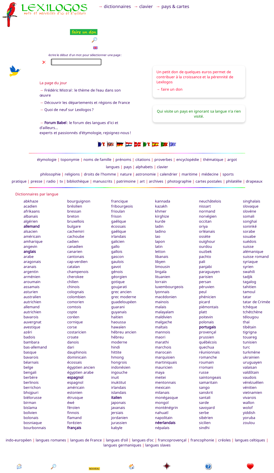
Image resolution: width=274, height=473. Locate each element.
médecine (209, 151)
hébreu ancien (123, 309)
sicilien (205, 400)
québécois (208, 319)
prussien (206, 314)
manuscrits (102, 158)
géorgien (119, 254)
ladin (159, 203)
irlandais (118, 364)
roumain (206, 339)
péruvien (206, 264)
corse (72, 304)
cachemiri (75, 208)
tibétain (249, 304)
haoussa (118, 299)
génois (117, 248)
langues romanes (51, 417)
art (142, 158)
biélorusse (33, 374)
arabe (29, 233)
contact (19, 451)
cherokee (75, 254)
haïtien (117, 294)
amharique (33, 218)
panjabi (205, 243)
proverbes (163, 136)
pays (128, 144)
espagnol (75, 354)
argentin (31, 248)
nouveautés (94, 451)
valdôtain (251, 349)
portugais (207, 304)
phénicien (207, 274)
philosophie (50, 151)
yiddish (249, 389)
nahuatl (161, 389)
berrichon (32, 364)
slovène (249, 188)
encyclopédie (187, 136)
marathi (162, 319)
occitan (205, 198)
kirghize (162, 193)
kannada (162, 178)
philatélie (234, 158)
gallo (115, 223)
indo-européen (19, 417)
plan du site (167, 451)
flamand (74, 394)
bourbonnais (35, 405)
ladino (160, 208)
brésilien (74, 183)
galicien (117, 218)
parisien (206, 254)
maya (159, 349)
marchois (163, 324)
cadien (73, 218)
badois (29, 314)
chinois (73, 264)
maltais (161, 304)
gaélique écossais (118, 201)
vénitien (250, 364)
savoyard (207, 384)
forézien (74, 400)
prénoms (123, 136)
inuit (115, 354)
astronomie (146, 151)
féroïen (73, 384)
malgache (163, 299)
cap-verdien (77, 238)
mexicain (162, 364)
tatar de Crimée (256, 279)
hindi (115, 324)
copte (72, 289)
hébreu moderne (119, 317)
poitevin (206, 294)
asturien (31, 269)
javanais (118, 384)
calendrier (168, 151)
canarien (74, 228)
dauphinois (77, 329)
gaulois (117, 238)
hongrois (119, 339)
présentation (208, 451)
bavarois (31, 334)
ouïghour (207, 218)
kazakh (161, 183)
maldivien (163, 294)
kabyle (116, 405)
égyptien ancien (81, 344)
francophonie (202, 417)
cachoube (75, 213)
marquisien (165, 334)
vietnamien (252, 369)
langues (113, 144)
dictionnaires (119, 6)
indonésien (120, 344)
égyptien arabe (80, 349)
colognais (75, 269)
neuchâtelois (210, 178)
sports (228, 151)
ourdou (205, 223)
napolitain (163, 394)
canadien (75, 223)
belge (28, 344)
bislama (30, 384)
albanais (31, 193)
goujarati (119, 264)
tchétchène (252, 289)
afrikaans (32, 188)
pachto (205, 233)
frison (116, 193)
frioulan (118, 188)
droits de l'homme (100, 151)
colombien (76, 274)
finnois (73, 389)
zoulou (249, 400)
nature (126, 151)
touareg (250, 314)
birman (30, 379)
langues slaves (157, 422)
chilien (72, 259)
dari (70, 324)
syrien (248, 243)
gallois (116, 228)
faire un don (172, 66)
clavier (148, 6)
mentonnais (165, 359)
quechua (206, 324)
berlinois (31, 359)
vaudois (249, 354)
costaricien (76, 309)
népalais (162, 405)
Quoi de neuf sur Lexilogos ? (69, 86)
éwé (70, 379)
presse (36, 158)
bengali (30, 349)
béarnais (31, 339)
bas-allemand (35, 324)
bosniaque (33, 400)
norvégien (208, 193)
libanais (161, 233)
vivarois (249, 374)
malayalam (164, 289)
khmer (161, 188)
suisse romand (256, 233)
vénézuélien (253, 359)
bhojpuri (31, 369)
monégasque (166, 374)
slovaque (250, 183)
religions (72, 151)
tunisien (250, 319)
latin (159, 223)
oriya (203, 203)
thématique (213, 136)
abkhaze (31, 178)
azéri (28, 309)
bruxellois (75, 198)
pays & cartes (178, 6)
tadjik (248, 254)
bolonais (31, 394)
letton (160, 228)
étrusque (75, 374)
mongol (162, 379)
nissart (205, 183)
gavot (116, 243)
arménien (32, 254)
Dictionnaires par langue (36, 171)
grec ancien (121, 269)
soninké (250, 203)
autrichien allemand (32, 282)
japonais (118, 379)
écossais (74, 339)
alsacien (31, 208)
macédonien (166, 274)
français (74, 405)
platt (203, 289)
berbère (31, 354)
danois (73, 319)
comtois (74, 284)
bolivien (30, 389)
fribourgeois (122, 183)
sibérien (206, 394)
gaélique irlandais (118, 211)
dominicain (76, 334)
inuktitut (118, 359)
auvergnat (32, 299)
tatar (247, 274)
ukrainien (251, 334)
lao (157, 213)
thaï (246, 299)
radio (51, 158)
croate (72, 314)
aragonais (32, 238)
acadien (30, 183)
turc (246, 324)
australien (32, 274)
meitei (160, 354)
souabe (249, 213)
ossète (204, 213)
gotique (118, 259)
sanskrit (206, 369)
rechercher (53, 451)
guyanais (119, 289)
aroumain (32, 259)
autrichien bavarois (32, 292)
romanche (208, 334)
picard (204, 279)
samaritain (208, 359)
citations (142, 136)
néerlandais (165, 400)
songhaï (250, 198)
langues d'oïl (117, 417)
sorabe (249, 208)
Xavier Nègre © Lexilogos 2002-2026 (137, 461)
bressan (74, 188)
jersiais (117, 389)
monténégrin (166, 384)
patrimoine (126, 158)
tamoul (249, 269)
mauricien (163, 344)
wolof (248, 384)
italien (116, 374)
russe (204, 349)
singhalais (251, 178)
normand (207, 188)
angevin (30, 223)
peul (203, 269)
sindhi (204, 405)
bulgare (74, 203)
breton (73, 193)
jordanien (119, 394)
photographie (179, 158)
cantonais (75, 233)
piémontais (208, 284)
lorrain (161, 259)
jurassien (119, 400)
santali (204, 374)
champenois (78, 248)
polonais (206, 299)
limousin (162, 243)
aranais (30, 243)
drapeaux (254, 158)
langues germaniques (122, 422)
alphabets (144, 144)
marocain (163, 329)
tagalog (249, 259)
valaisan (250, 344)
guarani (118, 284)
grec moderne (123, 274)
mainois (162, 279)
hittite (116, 329)
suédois (249, 218)
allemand (32, 203)
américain (32, 213)
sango (204, 364)
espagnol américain (75, 362)
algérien (31, 198)
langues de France (86, 417)
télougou (251, 294)
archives (156, 158)
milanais (162, 369)
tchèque (250, 284)
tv (61, 158)
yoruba (249, 394)
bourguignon (78, 178)
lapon (160, 218)
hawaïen (118, 304)
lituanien (162, 254)
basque (30, 329)
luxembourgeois (169, 264)
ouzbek (205, 228)
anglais (30, 228)
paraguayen (209, 248)
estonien (74, 369)
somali (248, 193)
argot (232, 136)
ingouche (119, 349)
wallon (248, 379)
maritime (189, 151)
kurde (160, 198)
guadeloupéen (123, 279)
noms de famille (97, 136)
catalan (73, 243)
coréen (73, 294)
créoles (224, 417)
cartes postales (209, 158)
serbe (204, 389)
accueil (132, 451)
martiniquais (166, 339)
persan (205, 259)
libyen (160, 238)
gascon (117, 233)
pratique (19, 158)
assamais (32, 264)
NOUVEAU (94, 445)
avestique (32, 304)
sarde (204, 379)
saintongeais (210, 354)
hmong (117, 334)
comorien (75, 279)
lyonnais (162, 269)
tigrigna (250, 309)
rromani (206, 344)
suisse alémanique (253, 226)
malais (160, 284)
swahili (249, 248)
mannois (162, 309)
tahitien (249, 264)
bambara (31, 319)
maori (160, 314)
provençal (207, 309)
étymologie (46, 136)
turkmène (251, 329)
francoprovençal (172, 417)
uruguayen (252, 339)
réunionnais (209, 329)
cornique (75, 299)
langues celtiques (250, 417)
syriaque (250, 238)
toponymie (70, 136)
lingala (161, 248)
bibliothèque (78, 158)
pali (202, 238)
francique (119, 178)
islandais (118, 369)
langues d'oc (143, 417)
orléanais (207, 208)
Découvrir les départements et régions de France (87, 79)
